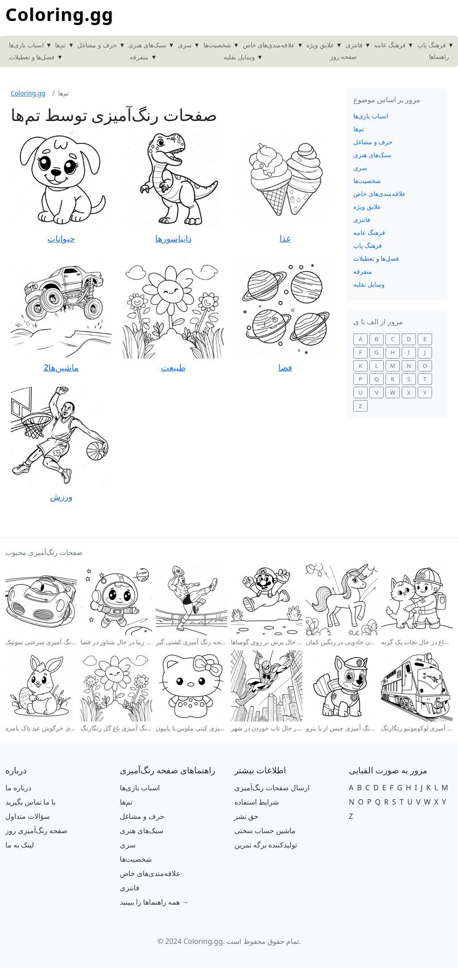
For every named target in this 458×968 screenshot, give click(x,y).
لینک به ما (19, 845)
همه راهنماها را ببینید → (154, 902)
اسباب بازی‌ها (26, 45)
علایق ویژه (320, 45)
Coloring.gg (59, 14)
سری (185, 45)
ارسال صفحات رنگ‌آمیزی (272, 788)
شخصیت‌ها (217, 45)
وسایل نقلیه (239, 57)
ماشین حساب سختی (265, 830)
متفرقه (139, 57)
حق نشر (246, 816)
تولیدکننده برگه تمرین (265, 845)
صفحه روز (343, 56)
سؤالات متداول (27, 816)
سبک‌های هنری (147, 45)
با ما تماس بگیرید (30, 802)
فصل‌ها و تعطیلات (32, 57)
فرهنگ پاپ (431, 45)
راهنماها (439, 56)
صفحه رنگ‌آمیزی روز (36, 830)
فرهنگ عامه (390, 45)
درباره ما (18, 788)
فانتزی (354, 45)
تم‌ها (60, 45)
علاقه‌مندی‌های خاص (269, 45)
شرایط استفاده (256, 802)
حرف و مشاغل (97, 45)
